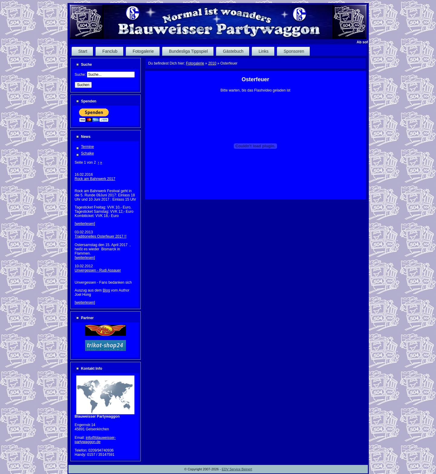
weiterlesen (85, 224)
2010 (212, 63)
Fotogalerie (195, 63)
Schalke (87, 153)
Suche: (81, 74)
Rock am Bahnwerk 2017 (95, 179)
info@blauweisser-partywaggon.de (95, 440)
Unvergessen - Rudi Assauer (98, 270)
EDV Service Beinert (237, 469)
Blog (106, 290)
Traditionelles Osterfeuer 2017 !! (101, 236)
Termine (87, 147)
